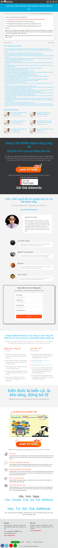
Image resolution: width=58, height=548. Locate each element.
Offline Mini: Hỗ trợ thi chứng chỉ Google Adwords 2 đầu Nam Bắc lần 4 (21, 86)
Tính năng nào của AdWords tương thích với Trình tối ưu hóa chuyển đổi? (21, 75)
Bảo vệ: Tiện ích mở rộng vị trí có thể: (13, 61)
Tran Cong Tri (22, 275)
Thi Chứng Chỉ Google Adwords (21, 13)
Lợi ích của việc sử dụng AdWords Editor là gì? (15, 81)
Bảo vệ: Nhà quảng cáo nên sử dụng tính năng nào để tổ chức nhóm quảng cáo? (23, 53)
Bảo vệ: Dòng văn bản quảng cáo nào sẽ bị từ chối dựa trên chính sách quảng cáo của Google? (26, 79)
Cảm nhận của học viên (17, 485)
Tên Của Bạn (19, 295)
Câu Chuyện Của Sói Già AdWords (29, 499)
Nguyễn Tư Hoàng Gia (25, 252)
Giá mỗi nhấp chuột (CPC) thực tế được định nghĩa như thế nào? (19, 70)
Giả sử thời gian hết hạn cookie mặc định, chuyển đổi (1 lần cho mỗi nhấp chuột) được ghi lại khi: (27, 76)
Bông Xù (20, 263)
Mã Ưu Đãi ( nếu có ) (21, 310)
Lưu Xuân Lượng (23, 241)
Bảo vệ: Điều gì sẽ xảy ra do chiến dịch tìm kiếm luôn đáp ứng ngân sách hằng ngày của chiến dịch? (27, 48)
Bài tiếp (51, 42)
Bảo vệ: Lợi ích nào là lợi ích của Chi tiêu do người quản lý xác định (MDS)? (21, 80)
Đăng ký (29, 316)
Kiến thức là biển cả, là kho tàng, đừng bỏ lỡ (29, 392)
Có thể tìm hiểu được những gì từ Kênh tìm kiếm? (16, 69)
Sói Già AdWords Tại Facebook (31, 546)
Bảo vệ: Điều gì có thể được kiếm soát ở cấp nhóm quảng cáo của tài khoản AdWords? (24, 54)
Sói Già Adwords (8, 13)
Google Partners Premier (46, 365)
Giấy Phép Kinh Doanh (38, 542)
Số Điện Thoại (19, 300)
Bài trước (8, 42)
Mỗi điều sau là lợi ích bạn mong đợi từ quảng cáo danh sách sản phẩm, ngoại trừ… (24, 68)
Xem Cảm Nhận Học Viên (29, 210)
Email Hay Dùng (20, 305)
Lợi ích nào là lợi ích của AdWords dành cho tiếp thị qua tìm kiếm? (20, 102)
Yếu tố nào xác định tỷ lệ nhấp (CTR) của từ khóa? (16, 77)
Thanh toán (28, 542)
